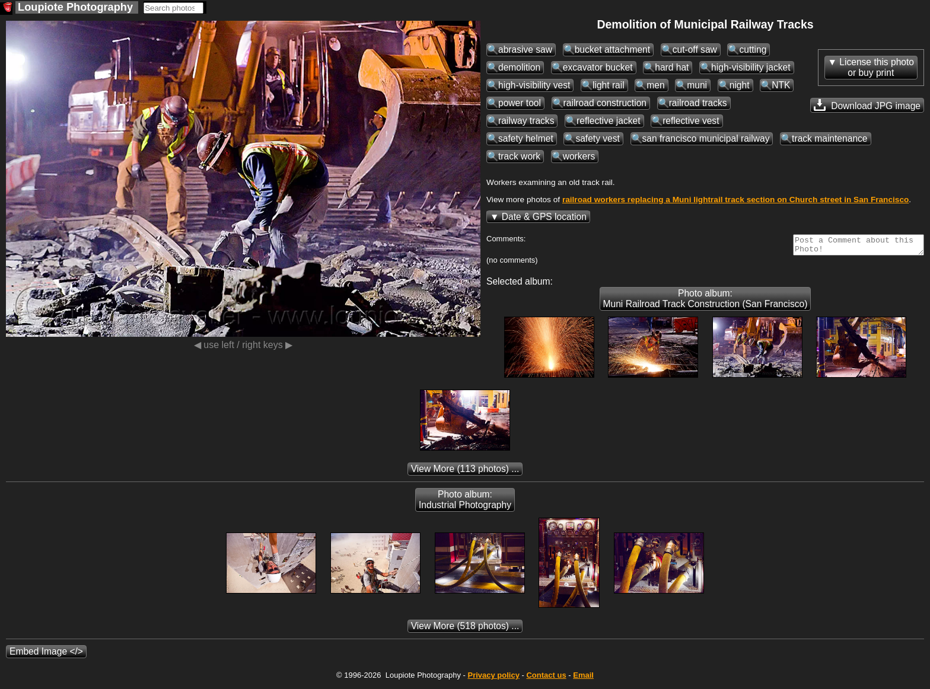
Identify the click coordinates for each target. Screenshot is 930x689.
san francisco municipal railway (706, 138)
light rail (609, 85)
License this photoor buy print (876, 67)
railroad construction (604, 103)
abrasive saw (525, 49)
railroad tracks (698, 103)
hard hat (672, 67)
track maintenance (829, 138)
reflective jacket (608, 121)
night (740, 85)
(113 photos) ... (465, 472)
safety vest (597, 138)
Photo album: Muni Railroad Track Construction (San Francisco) (705, 302)
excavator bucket (598, 67)
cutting (752, 49)
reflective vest (691, 121)
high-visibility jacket (750, 67)
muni (697, 85)
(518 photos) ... (465, 629)
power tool (519, 103)
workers (579, 156)
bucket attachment (612, 49)
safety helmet (525, 138)
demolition (519, 67)
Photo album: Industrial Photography (465, 503)
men (655, 85)
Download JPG (867, 105)
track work (519, 156)
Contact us (546, 678)
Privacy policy (493, 678)
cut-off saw (695, 49)
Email (583, 678)
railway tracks (526, 121)
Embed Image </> (46, 655)
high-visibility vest (534, 85)
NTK (781, 85)
